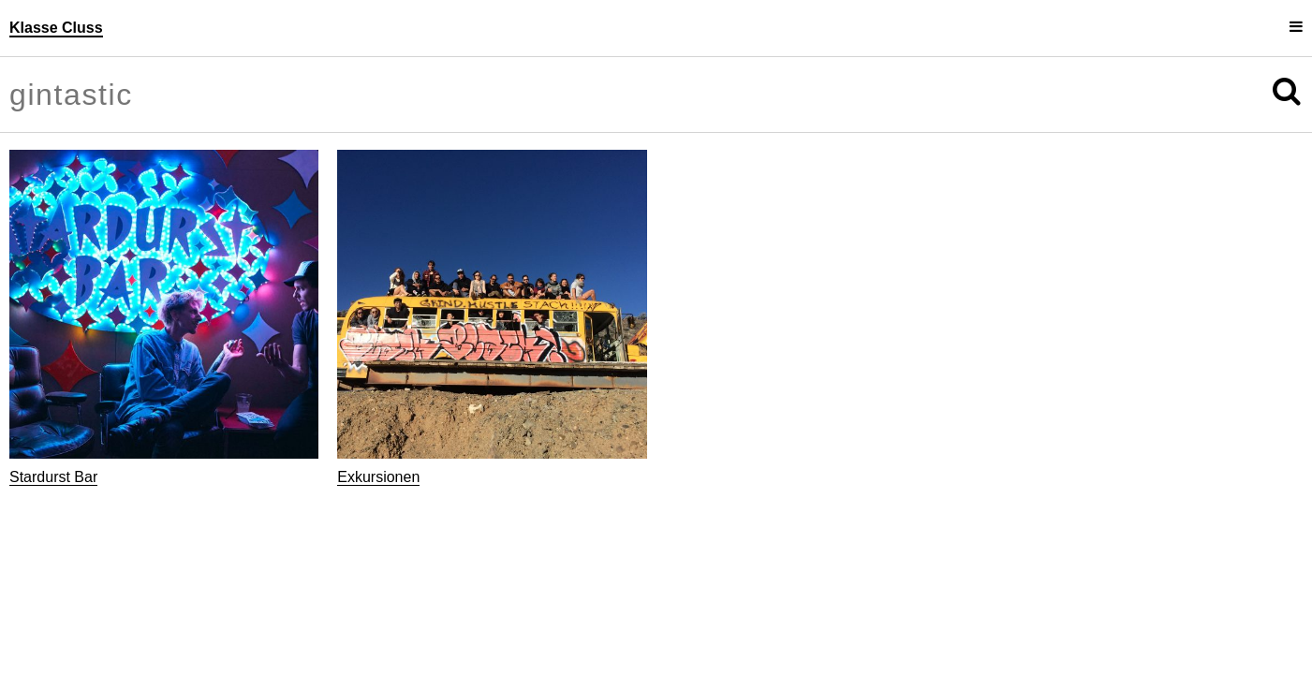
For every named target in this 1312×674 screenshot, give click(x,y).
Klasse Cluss (56, 28)
